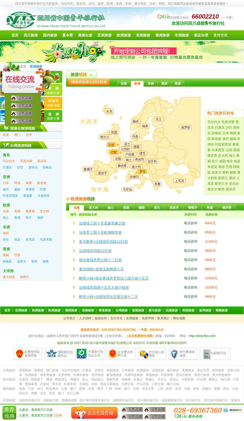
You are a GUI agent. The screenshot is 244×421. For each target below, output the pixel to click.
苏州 (178, 388)
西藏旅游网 (69, 400)
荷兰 (214, 161)
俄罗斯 (212, 155)
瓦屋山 (138, 379)
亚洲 (124, 83)
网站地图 (179, 318)
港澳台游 (85, 35)
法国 (229, 150)
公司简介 (69, 318)
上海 (160, 388)
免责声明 (148, 318)
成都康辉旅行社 (172, 400)
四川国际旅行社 (148, 400)
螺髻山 (213, 379)
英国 (236, 150)
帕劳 (221, 189)
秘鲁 (233, 172)
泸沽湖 (201, 379)
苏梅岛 (216, 133)
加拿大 (216, 172)
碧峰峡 (126, 379)
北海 (136, 388)
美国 (221, 167)
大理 (91, 388)
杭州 (169, 388)
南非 (229, 161)
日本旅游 (127, 370)
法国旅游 (171, 310)
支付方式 (220, 35)
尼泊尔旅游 (183, 375)
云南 (64, 388)
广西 (109, 388)
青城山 (150, 379)
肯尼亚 (212, 167)
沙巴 (229, 127)
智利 (225, 172)
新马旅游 (155, 310)
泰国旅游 (138, 310)
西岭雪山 (61, 379)
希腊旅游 (188, 370)
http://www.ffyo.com (202, 336)
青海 (196, 388)
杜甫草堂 (70, 384)
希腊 (210, 207)
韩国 (233, 133)
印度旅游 (167, 375)
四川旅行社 (193, 400)
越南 (233, 139)
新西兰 (223, 178)
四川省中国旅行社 (216, 400)
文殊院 (83, 384)
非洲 (151, 83)
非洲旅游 (182, 35)
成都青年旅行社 (123, 400)
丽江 (73, 388)
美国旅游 (188, 310)
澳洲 (164, 83)
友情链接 (132, 318)
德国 (222, 161)
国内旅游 (50, 35)
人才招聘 (85, 318)
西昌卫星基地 (109, 384)
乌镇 (187, 388)
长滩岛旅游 (80, 375)
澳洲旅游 (162, 35)
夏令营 (67, 35)
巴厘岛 (220, 127)
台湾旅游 (121, 310)
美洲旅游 (143, 35)
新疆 (217, 388)
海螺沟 (74, 379)
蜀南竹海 (112, 379)
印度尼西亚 (223, 144)
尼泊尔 (234, 184)
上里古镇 (157, 384)
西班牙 (231, 189)
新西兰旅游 (201, 375)
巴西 (229, 167)
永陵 (94, 384)
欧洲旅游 (124, 35)
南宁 (127, 388)
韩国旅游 (222, 310)
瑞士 (232, 155)
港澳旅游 (88, 310)
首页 (15, 35)
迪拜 (225, 139)
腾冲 (100, 388)
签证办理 (201, 35)
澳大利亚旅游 (221, 375)
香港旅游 (105, 310)
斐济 (232, 178)
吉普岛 (99, 370)
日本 (225, 133)
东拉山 (174, 379)
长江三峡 (73, 393)
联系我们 (163, 318)
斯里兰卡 (221, 184)
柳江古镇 (173, 384)
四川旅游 (31, 35)
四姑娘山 (97, 379)
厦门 (61, 393)
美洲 (178, 83)
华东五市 (148, 388)
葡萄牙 (192, 207)
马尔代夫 (214, 122)
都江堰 (225, 379)
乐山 (85, 379)
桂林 (118, 388)
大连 (235, 388)
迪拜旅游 (205, 310)
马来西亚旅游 (134, 375)
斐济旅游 (98, 375)
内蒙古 (206, 388)
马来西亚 (218, 150)
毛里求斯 (228, 122)
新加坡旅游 (114, 375)
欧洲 (137, 83)
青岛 (226, 388)
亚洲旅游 (104, 35)
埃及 (237, 161)
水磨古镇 (127, 384)
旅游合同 (101, 318)
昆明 (82, 388)
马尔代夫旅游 (70, 370)
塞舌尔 (212, 189)
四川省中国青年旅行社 (95, 400)
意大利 (223, 155)
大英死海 (187, 379)
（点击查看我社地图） (140, 336)
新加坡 (216, 139)
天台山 (162, 379)
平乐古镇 (142, 384)
